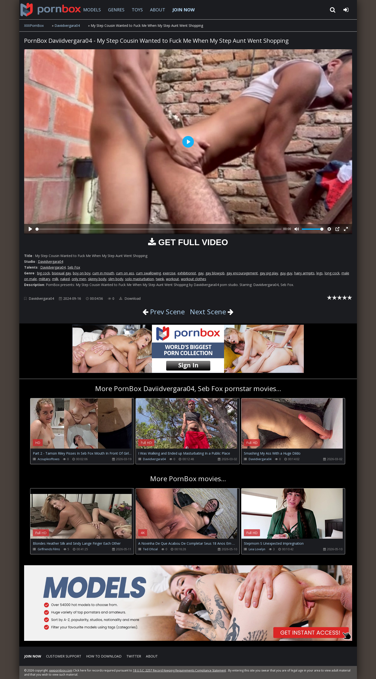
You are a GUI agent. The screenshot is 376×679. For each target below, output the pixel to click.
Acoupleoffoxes (48, 459)
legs (319, 273)
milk (55, 279)
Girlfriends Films (49, 549)
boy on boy (81, 273)
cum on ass (125, 273)
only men (79, 279)
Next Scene (208, 311)
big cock (43, 273)
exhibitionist (187, 273)
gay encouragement (242, 273)
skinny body (97, 279)
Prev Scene (166, 311)
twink (160, 279)
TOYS (137, 10)
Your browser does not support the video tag (81, 426)
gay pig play (269, 273)
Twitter (133, 656)
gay (201, 273)
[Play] (30, 229)
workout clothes (193, 279)
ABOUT (157, 10)
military (44, 279)
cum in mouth (103, 273)
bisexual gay (61, 273)
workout (172, 279)
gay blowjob (215, 273)
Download (130, 298)
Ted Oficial (150, 549)
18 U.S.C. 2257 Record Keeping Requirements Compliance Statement (179, 670)
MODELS (92, 10)
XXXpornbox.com (51, 9)
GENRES (116, 10)
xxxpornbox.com (60, 670)
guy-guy (286, 273)
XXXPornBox (34, 25)
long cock (332, 273)
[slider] (158, 229)
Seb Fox (74, 267)
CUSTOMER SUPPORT (63, 656)
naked (65, 279)
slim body (115, 279)
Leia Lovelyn (257, 549)
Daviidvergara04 (67, 25)
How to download (104, 656)
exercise (169, 273)
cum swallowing (148, 273)
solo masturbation (139, 279)
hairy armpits (304, 273)
